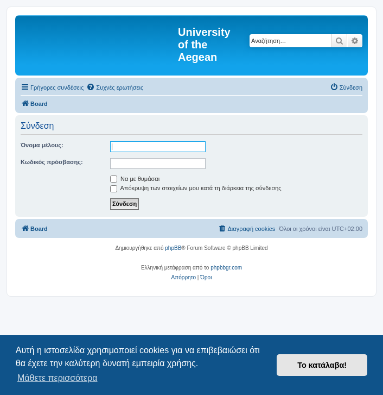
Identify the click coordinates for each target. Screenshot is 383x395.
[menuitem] (114, 87)
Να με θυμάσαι (134, 178)
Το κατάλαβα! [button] (322, 365)
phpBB (173, 248)
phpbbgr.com (226, 268)
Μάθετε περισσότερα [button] (57, 378)
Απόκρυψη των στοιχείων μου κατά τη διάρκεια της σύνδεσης (196, 188)
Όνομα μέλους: (42, 145)
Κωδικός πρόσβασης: (52, 162)
